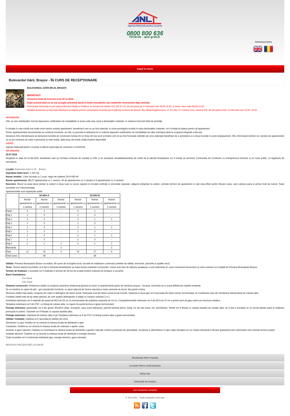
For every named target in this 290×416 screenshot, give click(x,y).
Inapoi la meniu (145, 69)
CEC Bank (27, 282)
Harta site (145, 373)
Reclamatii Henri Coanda (145, 357)
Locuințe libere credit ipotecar (145, 365)
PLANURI (38, 345)
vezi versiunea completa (145, 390)
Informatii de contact (145, 381)
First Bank (27, 278)
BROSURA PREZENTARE (19, 345)
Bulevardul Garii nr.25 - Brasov (30, 169)
